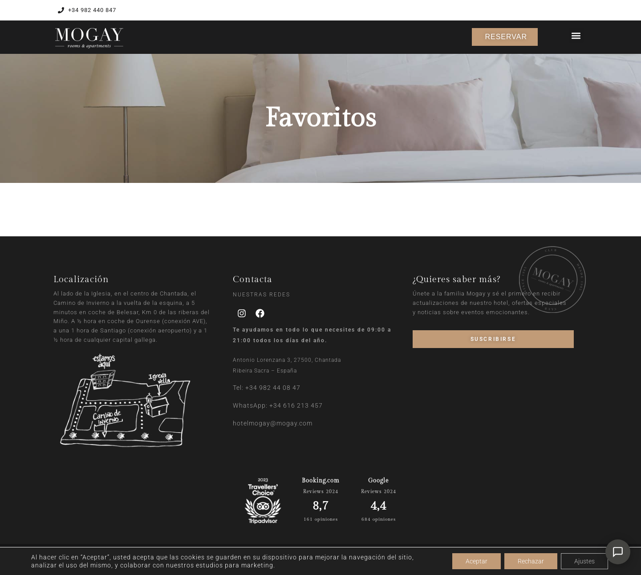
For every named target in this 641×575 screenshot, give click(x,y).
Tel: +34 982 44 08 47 (266, 387)
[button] (576, 35)
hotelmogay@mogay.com (272, 423)
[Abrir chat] (617, 551)
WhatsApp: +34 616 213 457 (278, 405)
